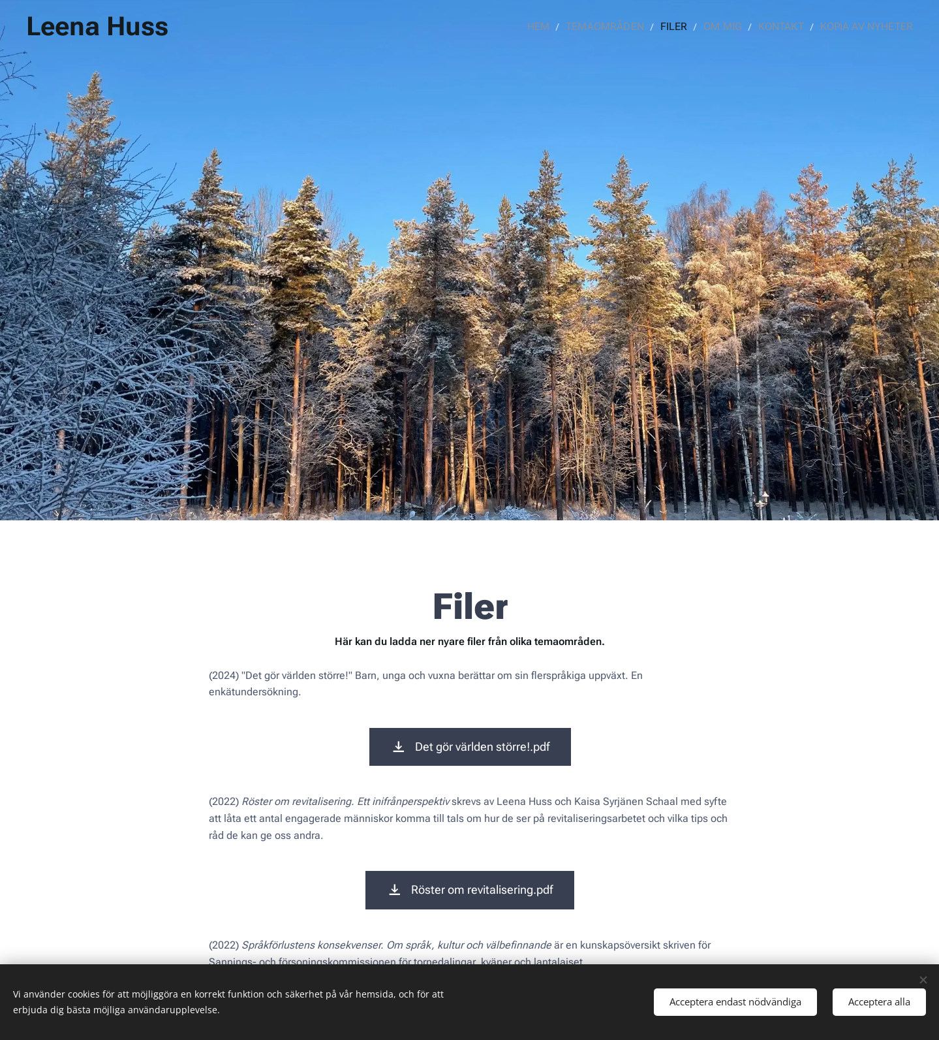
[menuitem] (558, 26)
